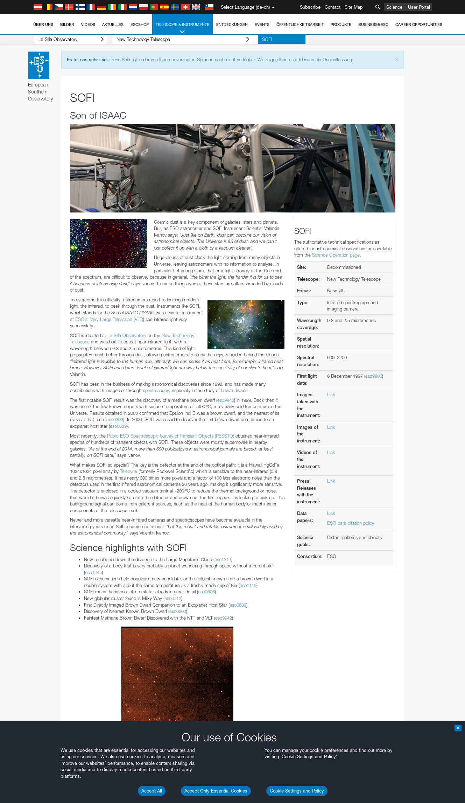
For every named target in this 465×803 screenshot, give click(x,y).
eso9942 (225, 400)
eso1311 (222, 559)
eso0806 (206, 591)
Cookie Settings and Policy (297, 791)
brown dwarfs (234, 390)
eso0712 (172, 598)
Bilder (67, 24)
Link (331, 394)
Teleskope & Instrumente (182, 28)
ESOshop (140, 24)
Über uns (43, 24)
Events (262, 24)
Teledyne (129, 471)
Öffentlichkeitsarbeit (300, 24)
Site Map (354, 7)
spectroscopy (156, 390)
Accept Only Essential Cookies (215, 791)
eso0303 (114, 419)
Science (394, 7)
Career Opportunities (418, 24)
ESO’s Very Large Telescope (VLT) (109, 319)
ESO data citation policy (350, 523)
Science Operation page (336, 255)
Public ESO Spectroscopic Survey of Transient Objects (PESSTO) (170, 436)
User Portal (419, 7)
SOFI (253, 39)
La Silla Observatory (66, 39)
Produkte (341, 24)
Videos (88, 24)
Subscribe (310, 7)
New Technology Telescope (173, 39)
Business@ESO (373, 24)
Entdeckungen (232, 24)
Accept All (151, 791)
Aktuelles (113, 24)
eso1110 (248, 585)
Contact (332, 7)
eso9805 (373, 376)
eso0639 (118, 426)
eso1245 (93, 572)
